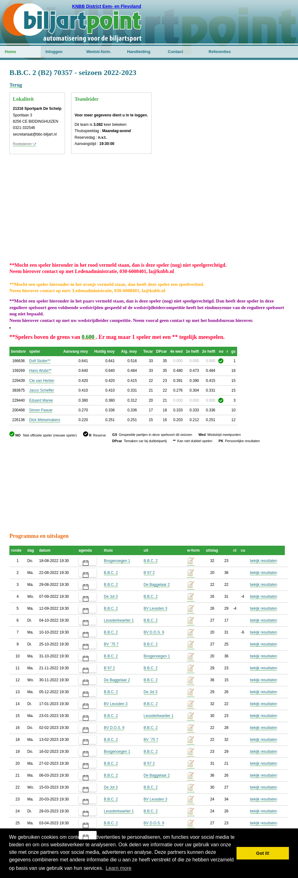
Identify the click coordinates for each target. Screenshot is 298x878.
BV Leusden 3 (155, 608)
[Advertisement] (254, 161)
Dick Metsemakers (44, 420)
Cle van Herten (41, 380)
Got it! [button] (262, 853)
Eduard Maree (41, 400)
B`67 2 (149, 572)
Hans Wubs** (40, 370)
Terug (15, 85)
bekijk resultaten (263, 561)
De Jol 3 (111, 596)
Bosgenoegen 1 (117, 561)
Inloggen (53, 51)
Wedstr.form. (98, 51)
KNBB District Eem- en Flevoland (106, 6)
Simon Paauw (40, 410)
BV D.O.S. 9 (154, 632)
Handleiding (138, 51)
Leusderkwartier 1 (119, 620)
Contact (175, 51)
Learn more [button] (118, 868)
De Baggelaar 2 (157, 584)
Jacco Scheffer (41, 390)
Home (10, 51)
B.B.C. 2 (151, 561)
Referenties (220, 51)
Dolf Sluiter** (40, 361)
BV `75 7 (111, 644)
